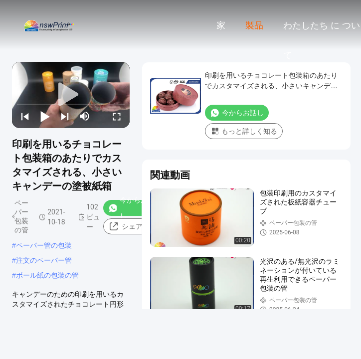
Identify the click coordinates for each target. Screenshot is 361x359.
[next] (65, 116)
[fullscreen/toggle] (117, 116)
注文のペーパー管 (44, 260)
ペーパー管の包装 (44, 245)
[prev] (25, 116)
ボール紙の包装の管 (47, 275)
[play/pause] (45, 116)
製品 (254, 25)
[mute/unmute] (85, 116)
